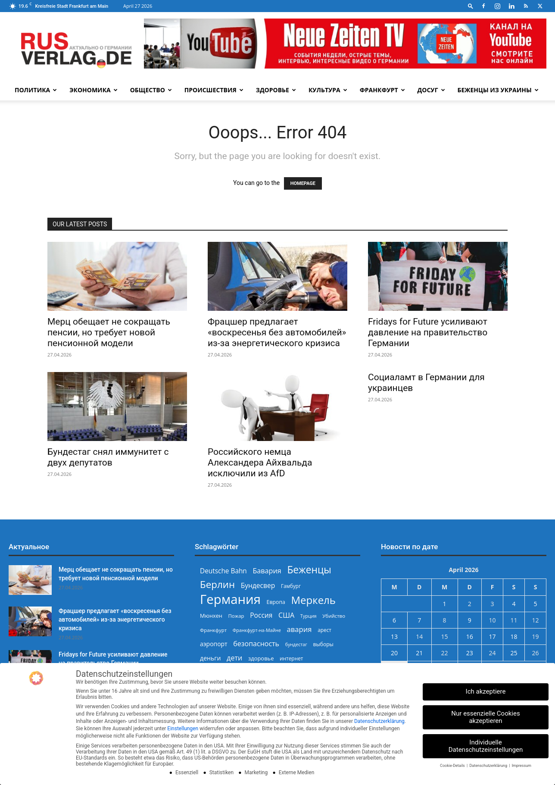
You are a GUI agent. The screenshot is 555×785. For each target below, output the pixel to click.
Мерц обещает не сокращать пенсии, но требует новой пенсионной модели (108, 332)
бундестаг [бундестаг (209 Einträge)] (296, 644)
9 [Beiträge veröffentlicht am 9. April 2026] (469, 620)
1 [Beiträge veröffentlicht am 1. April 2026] (444, 604)
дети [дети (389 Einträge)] (234, 658)
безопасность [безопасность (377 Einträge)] (256, 643)
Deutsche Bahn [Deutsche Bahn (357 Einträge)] (223, 570)
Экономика (93, 90)
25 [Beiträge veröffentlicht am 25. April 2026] (513, 653)
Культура (328, 90)
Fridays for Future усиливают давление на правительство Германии (427, 332)
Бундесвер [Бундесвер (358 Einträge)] (258, 585)
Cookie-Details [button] (453, 765)
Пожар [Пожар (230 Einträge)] (236, 616)
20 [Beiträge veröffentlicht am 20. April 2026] (394, 653)
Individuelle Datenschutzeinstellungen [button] (486, 746)
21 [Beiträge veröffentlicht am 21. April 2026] (419, 653)
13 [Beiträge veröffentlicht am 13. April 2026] (394, 636)
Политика (36, 90)
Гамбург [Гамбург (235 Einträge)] (291, 586)
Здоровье (276, 90)
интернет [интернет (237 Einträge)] (291, 658)
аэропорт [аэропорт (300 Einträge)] (214, 644)
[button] (470, 6)
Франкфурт (382, 90)
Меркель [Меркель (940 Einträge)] (313, 599)
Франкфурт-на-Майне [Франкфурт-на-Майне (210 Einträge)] (257, 630)
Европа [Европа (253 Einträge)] (276, 602)
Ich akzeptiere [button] (486, 691)
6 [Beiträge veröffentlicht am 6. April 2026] (394, 620)
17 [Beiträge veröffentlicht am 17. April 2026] (492, 636)
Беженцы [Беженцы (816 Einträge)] (309, 569)
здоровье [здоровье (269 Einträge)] (261, 658)
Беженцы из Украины (498, 90)
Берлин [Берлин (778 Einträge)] (217, 584)
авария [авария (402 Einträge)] (299, 629)
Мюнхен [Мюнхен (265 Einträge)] (211, 615)
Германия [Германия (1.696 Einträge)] (230, 599)
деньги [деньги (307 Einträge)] (210, 658)
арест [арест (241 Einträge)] (324, 629)
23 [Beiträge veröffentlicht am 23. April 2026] (469, 653)
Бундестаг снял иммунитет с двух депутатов (108, 457)
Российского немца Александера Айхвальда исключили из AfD (260, 463)
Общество (151, 90)
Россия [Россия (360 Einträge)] (261, 615)
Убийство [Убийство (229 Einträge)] (333, 616)
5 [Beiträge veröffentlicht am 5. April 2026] (535, 604)
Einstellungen (182, 729)
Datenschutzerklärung (379, 721)
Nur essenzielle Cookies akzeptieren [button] (485, 717)
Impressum (521, 765)
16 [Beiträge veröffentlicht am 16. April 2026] (469, 636)
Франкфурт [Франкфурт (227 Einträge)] (213, 630)
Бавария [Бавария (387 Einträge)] (267, 570)
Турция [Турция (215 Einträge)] (308, 616)
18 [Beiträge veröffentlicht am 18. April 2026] (513, 636)
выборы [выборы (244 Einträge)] (323, 644)
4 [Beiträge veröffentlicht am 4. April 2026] (513, 604)
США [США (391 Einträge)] (286, 615)
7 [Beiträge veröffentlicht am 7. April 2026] (419, 620)
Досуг (431, 90)
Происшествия (213, 90)
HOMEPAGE (302, 183)
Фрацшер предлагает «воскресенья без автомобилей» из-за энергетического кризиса (277, 332)
